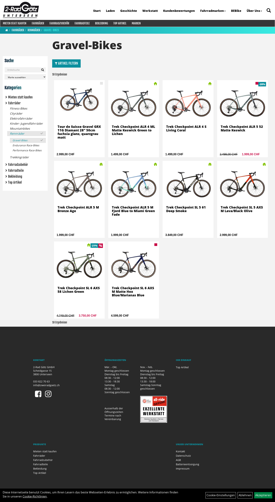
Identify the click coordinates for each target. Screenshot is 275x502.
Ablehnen (245, 495)
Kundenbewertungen (179, 11)
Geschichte (128, 11)
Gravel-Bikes (51, 30)
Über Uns (254, 11)
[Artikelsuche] (268, 11)
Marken (136, 23)
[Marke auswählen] (25, 77)
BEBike (236, 11)
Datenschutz (183, 455)
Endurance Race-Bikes (26, 145)
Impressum (182, 468)
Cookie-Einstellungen (221, 495)
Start (96, 11)
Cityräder (16, 113)
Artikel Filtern (66, 63)
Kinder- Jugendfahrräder (26, 124)
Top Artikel (119, 23)
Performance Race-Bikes (27, 150)
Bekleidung (101, 23)
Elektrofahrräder (21, 118)
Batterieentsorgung (187, 464)
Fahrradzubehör (59, 23)
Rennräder (34, 30)
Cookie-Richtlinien (35, 496)
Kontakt (180, 451)
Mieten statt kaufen (14, 23)
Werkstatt (149, 11)
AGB (178, 460)
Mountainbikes (20, 129)
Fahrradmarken (212, 11)
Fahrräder (38, 23)
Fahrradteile (81, 23)
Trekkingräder (19, 157)
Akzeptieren (263, 495)
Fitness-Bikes (18, 108)
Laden (110, 11)
